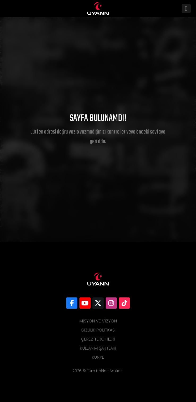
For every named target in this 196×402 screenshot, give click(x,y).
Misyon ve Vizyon (98, 321)
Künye (98, 357)
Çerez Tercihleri (98, 339)
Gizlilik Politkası (98, 330)
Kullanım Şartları (98, 348)
